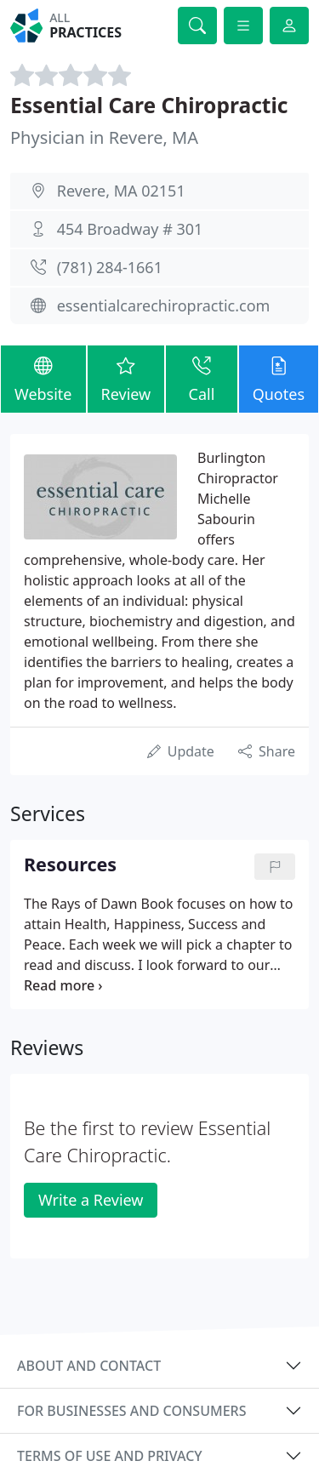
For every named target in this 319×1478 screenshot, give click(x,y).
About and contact (89, 1365)
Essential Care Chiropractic (149, 105)
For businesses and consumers (131, 1410)
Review (126, 378)
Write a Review (90, 1200)
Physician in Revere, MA (104, 137)
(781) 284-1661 (109, 267)
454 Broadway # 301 (130, 229)
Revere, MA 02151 (121, 190)
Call (201, 378)
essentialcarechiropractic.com (164, 305)
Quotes (279, 378)
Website (43, 378)
